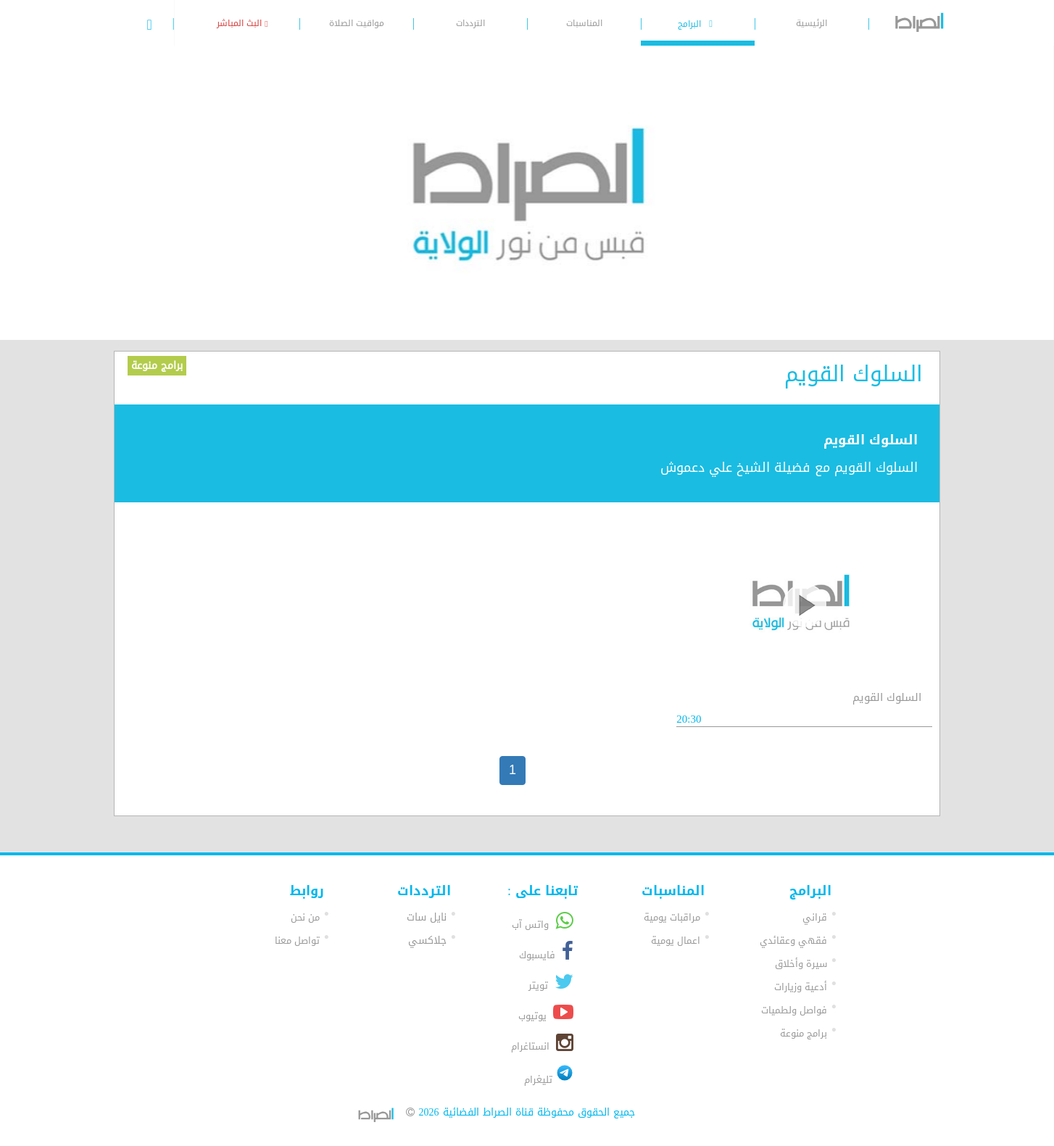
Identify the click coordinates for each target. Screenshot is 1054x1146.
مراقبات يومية (672, 917)
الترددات (470, 23)
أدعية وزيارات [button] (800, 987)
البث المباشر (242, 23)
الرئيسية (811, 23)
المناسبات (584, 23)
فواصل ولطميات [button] (794, 1010)
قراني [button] (814, 917)
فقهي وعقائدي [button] (793, 940)
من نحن (305, 917)
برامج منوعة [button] (803, 1033)
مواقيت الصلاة (356, 23)
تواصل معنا (297, 940)
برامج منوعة (157, 365)
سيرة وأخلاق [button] (801, 964)
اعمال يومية (675, 940)
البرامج (697, 24)
